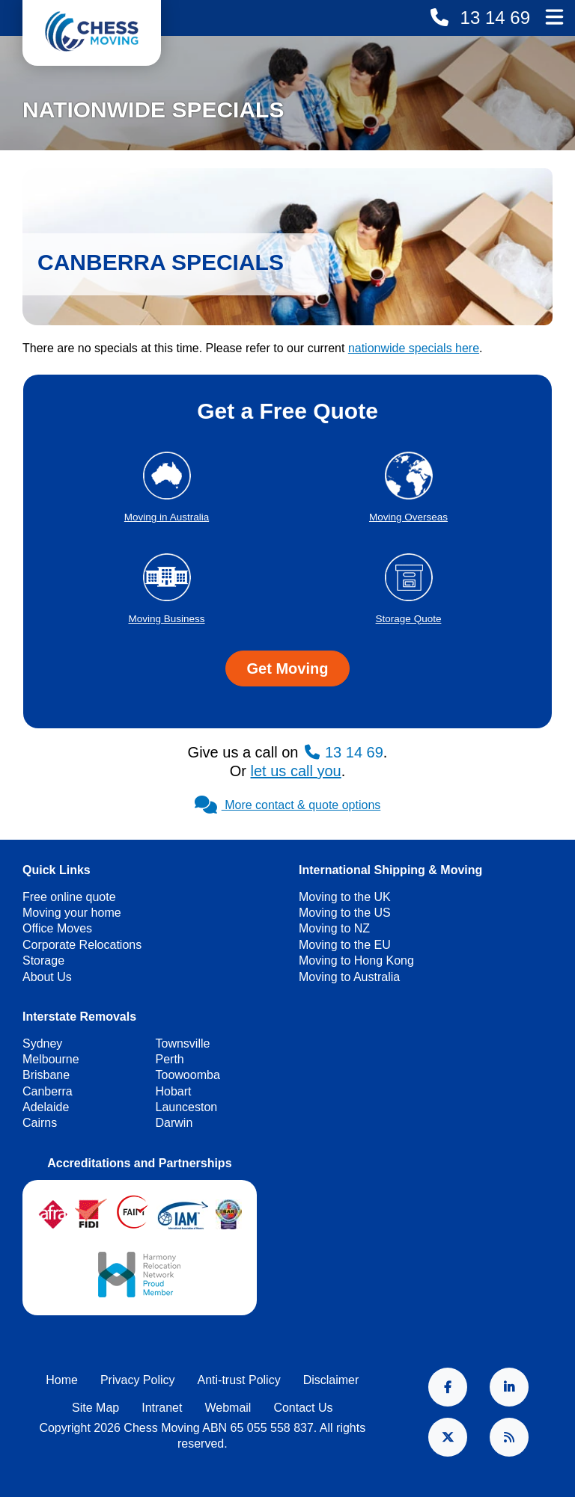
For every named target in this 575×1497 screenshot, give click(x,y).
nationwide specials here (413, 348)
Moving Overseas (408, 517)
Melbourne (50, 1059)
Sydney (42, 1043)
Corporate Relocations (82, 944)
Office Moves (57, 928)
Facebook (447, 1387)
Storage (43, 960)
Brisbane (46, 1075)
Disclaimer (331, 1380)
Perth (170, 1059)
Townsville (183, 1043)
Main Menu (554, 16)
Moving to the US (345, 912)
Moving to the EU (345, 944)
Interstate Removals (79, 1016)
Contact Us (302, 1407)
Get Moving (288, 668)
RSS (509, 1437)
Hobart (174, 1091)
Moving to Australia (349, 977)
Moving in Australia (166, 517)
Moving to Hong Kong (356, 960)
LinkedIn (509, 1387)
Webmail (227, 1407)
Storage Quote (409, 618)
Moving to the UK (345, 897)
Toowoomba (188, 1075)
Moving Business (166, 618)
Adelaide (45, 1107)
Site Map (95, 1407)
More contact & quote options (288, 805)
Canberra (47, 1091)
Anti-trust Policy (239, 1380)
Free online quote (69, 897)
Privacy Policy (137, 1380)
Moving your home (71, 912)
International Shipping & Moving (390, 870)
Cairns (39, 1122)
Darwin (174, 1122)
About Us (47, 977)
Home (62, 1380)
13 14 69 (492, 17)
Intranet (162, 1407)
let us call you (296, 771)
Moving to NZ (334, 928)
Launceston (187, 1107)
